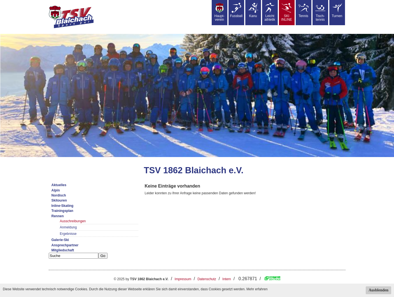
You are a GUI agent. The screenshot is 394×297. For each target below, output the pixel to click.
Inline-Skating (63, 206)
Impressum (183, 279)
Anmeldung (68, 227)
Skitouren (59, 200)
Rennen (58, 216)
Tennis (304, 10)
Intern (226, 279)
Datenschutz (206, 279)
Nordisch (59, 195)
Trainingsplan (62, 211)
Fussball (236, 10)
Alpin (56, 190)
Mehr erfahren (256, 289)
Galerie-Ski (60, 240)
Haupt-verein (219, 12)
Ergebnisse (68, 234)
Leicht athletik (269, 12)
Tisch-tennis (320, 12)
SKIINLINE (286, 12)
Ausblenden (378, 290)
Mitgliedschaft (63, 250)
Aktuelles (59, 185)
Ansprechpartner (65, 245)
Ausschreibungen (73, 221)
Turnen (337, 10)
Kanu (253, 10)
